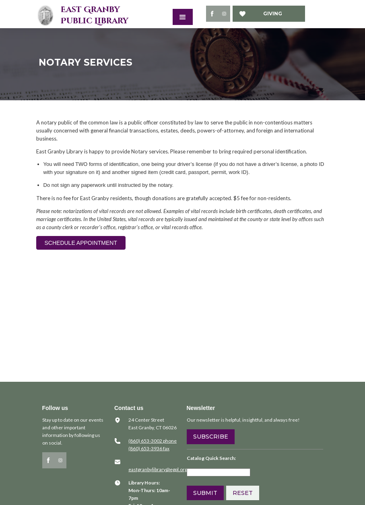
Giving (272, 13)
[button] (183, 17)
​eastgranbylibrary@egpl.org (157, 469)
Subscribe (210, 436)
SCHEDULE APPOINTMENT (81, 243)
